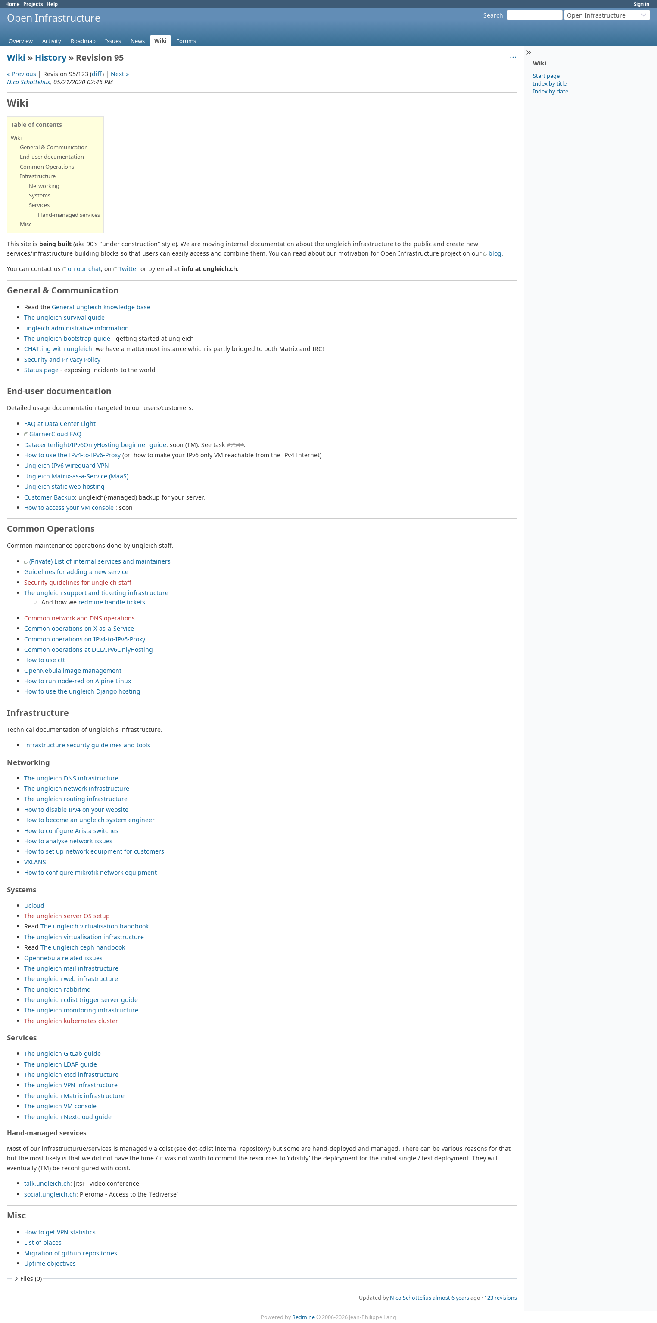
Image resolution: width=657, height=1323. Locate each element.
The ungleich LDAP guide (60, 1064)
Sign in (641, 4)
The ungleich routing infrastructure (76, 799)
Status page (41, 370)
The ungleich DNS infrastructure (71, 778)
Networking (44, 186)
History (50, 57)
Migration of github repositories (70, 1253)
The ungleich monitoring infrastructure (81, 1010)
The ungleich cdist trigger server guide (81, 1000)
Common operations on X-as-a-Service (79, 628)
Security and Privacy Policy (62, 359)
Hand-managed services (69, 215)
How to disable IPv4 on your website (76, 809)
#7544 (235, 445)
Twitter (128, 269)
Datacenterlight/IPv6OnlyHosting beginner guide (95, 445)
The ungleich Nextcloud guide (68, 1117)
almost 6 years (451, 1297)
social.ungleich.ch (50, 1194)
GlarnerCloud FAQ (55, 434)
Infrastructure (38, 176)
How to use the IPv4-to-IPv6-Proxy (72, 455)
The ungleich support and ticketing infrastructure (96, 593)
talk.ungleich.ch (47, 1183)
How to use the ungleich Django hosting (82, 691)
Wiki (160, 41)
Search (493, 15)
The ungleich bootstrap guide (67, 338)
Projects (33, 4)
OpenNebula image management (72, 670)
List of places (43, 1242)
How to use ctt (44, 660)
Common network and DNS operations (79, 618)
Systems (39, 195)
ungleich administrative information (76, 328)
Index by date (550, 91)
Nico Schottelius (28, 82)
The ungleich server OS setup (67, 916)
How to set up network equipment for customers (94, 851)
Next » (120, 74)
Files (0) (27, 1278)
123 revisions (500, 1297)
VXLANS (35, 862)
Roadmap (83, 41)
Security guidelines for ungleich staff (77, 582)
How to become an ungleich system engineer (89, 820)
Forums (186, 41)
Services (39, 205)
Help (52, 4)
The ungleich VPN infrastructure (71, 1085)
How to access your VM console (69, 507)
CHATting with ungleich (58, 349)
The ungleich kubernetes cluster (71, 1021)
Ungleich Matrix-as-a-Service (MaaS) (76, 476)
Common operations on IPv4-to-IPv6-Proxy (84, 639)
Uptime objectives (50, 1263)
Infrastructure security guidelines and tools (87, 745)
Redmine (303, 1317)
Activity (51, 41)
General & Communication (54, 147)
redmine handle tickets (111, 602)
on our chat (84, 269)
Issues (113, 41)
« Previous (21, 74)
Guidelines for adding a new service (76, 571)
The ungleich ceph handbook (82, 947)
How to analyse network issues (68, 841)
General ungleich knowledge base (101, 307)
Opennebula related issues (63, 958)
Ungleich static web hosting (64, 486)
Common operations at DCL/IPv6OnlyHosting (88, 649)
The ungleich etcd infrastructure (71, 1074)
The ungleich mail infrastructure (71, 968)
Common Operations (47, 166)
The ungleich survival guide (64, 317)
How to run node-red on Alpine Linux (77, 681)
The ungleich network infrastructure (76, 788)
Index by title (550, 83)
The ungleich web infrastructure (71, 979)
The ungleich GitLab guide (62, 1053)
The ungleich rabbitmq (57, 989)
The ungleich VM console (60, 1106)
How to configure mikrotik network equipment (90, 872)
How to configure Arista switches (71, 830)
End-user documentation (52, 156)
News (138, 41)
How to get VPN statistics (60, 1232)
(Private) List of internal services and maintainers (100, 561)
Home (12, 4)
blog (495, 253)
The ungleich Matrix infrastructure (74, 1096)
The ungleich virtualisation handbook (94, 926)
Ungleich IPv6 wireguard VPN (66, 465)
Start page (546, 76)
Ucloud (34, 905)
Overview (21, 41)
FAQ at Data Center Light (60, 423)
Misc (25, 224)
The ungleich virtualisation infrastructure (84, 937)
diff (97, 74)
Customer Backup (49, 497)
